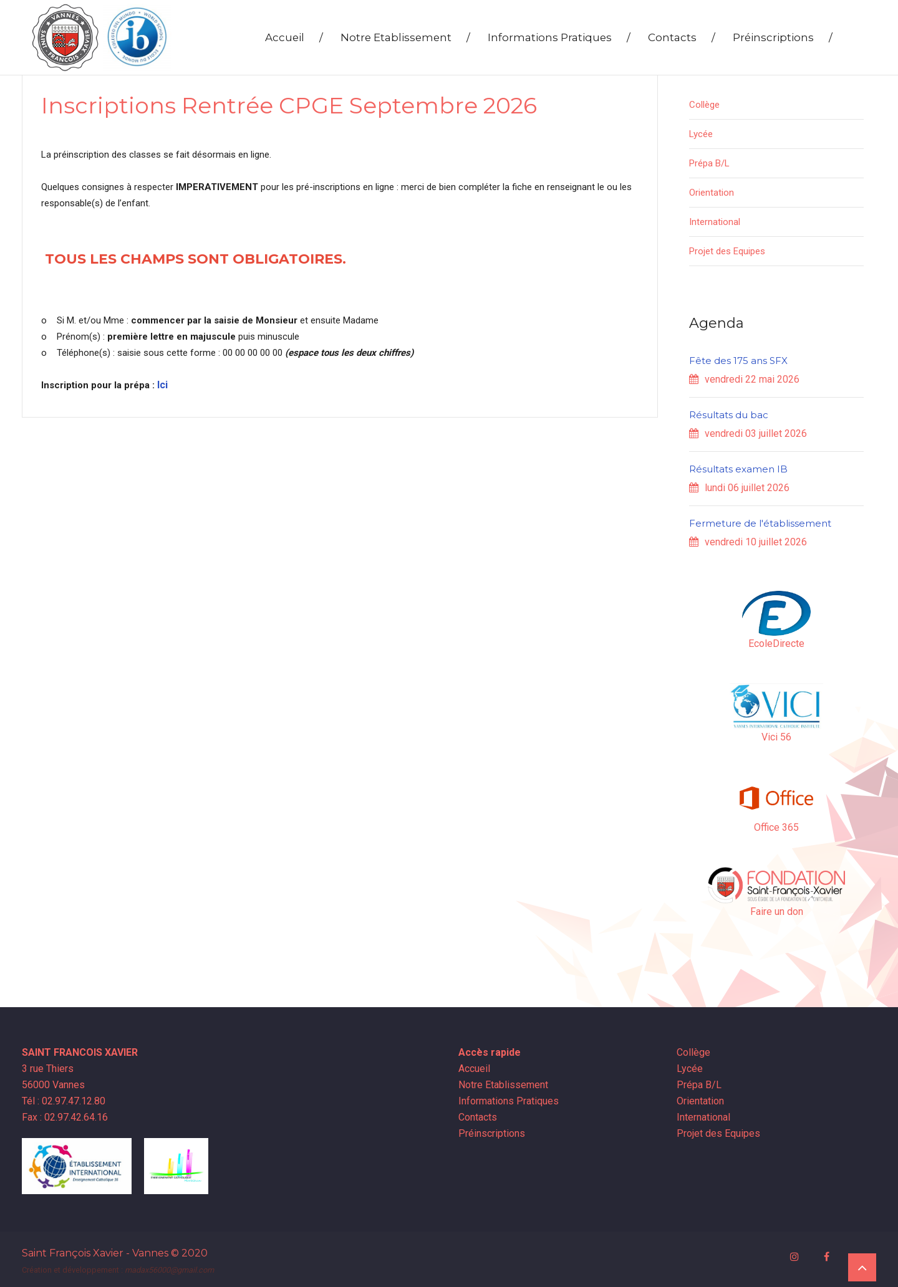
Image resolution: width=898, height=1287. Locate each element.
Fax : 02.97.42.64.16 (65, 1117)
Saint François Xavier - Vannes (95, 1250)
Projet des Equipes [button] (727, 251)
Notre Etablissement (405, 37)
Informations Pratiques (559, 37)
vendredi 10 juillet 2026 (748, 542)
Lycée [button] (701, 134)
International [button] (714, 221)
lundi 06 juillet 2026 (739, 488)
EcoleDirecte (776, 643)
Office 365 (776, 827)
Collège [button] (704, 104)
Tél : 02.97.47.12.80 (63, 1101)
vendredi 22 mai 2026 (744, 379)
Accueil (294, 37)
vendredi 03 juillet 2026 (748, 433)
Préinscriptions (783, 37)
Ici (162, 385)
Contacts (681, 37)
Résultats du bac (728, 415)
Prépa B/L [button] (709, 163)
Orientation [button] (711, 192)
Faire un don (776, 911)
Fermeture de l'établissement (760, 523)
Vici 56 (776, 737)
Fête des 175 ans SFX (738, 360)
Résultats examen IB (738, 469)
